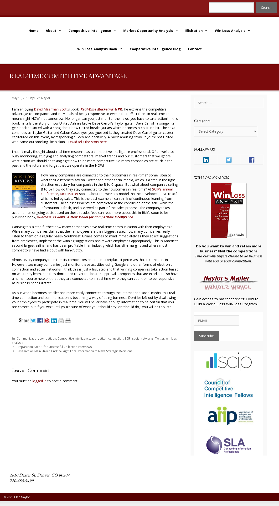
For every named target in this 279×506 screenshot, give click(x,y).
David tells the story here (87, 142)
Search (266, 7)
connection (115, 338)
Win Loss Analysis (234, 30)
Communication (27, 338)
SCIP (128, 338)
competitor (99, 338)
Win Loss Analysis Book (101, 49)
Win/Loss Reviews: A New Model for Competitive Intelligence (85, 217)
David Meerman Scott (51, 109)
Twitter (159, 338)
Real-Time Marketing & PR (101, 109)
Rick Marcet (69, 193)
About (55, 30)
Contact (195, 49)
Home (34, 30)
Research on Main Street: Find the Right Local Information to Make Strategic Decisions (75, 351)
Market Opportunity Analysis (152, 30)
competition (48, 338)
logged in (39, 381)
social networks (143, 338)
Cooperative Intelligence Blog (155, 49)
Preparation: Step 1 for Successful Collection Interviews (54, 347)
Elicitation (198, 30)
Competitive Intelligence (94, 30)
